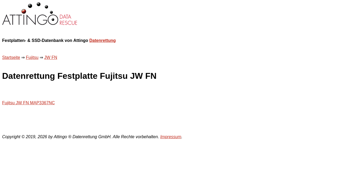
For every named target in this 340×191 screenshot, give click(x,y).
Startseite (11, 57)
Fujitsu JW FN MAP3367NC (28, 103)
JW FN (50, 57)
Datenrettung (102, 40)
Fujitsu (32, 57)
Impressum (170, 136)
